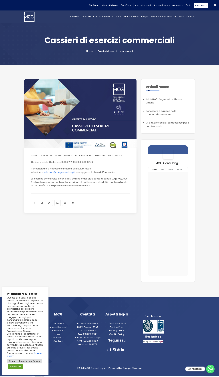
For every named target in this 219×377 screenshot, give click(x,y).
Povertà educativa (160, 16)
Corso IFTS (86, 16)
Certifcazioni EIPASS (103, 16)
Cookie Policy (116, 334)
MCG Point (179, 16)
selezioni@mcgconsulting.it (59, 172)
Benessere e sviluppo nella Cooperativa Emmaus (161, 113)
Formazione (58, 331)
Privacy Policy (116, 331)
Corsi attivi (74, 16)
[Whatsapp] (210, 369)
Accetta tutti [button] (15, 366)
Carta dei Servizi (117, 324)
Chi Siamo (94, 5)
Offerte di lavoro (131, 16)
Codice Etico (117, 327)
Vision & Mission (110, 5)
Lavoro (58, 334)
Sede (188, 5)
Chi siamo (58, 324)
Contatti (58, 341)
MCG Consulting (167, 163)
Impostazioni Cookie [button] (29, 361)
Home (89, 51)
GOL (117, 16)
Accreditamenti (143, 5)
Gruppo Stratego (132, 368)
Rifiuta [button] (12, 361)
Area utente (201, 5)
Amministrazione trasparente (168, 5)
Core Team (126, 5)
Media (189, 16)
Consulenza (58, 338)
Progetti (145, 16)
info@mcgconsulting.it (88, 338)
